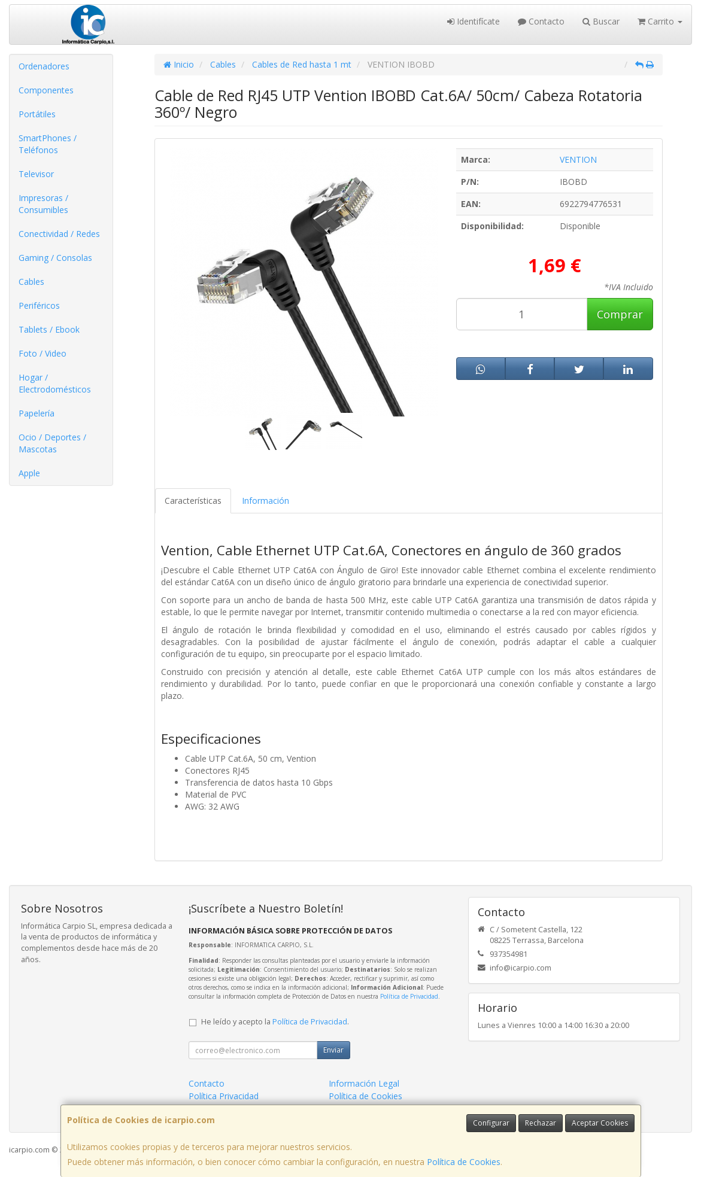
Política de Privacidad (409, 996)
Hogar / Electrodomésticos (55, 383)
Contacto (541, 21)
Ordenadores (44, 66)
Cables (31, 281)
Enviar (333, 1050)
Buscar (601, 21)
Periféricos (39, 305)
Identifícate (473, 21)
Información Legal (364, 1083)
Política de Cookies (463, 1161)
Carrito (660, 21)
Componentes (46, 90)
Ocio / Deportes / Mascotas (52, 443)
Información (265, 500)
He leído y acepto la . (275, 1022)
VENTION (578, 159)
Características (193, 500)
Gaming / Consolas (55, 257)
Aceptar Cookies (600, 1123)
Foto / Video (42, 353)
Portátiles (37, 114)
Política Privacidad (224, 1096)
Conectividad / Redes (59, 233)
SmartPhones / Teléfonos (48, 144)
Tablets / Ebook (49, 329)
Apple (29, 473)
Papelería (36, 413)
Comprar (620, 314)
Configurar (491, 1123)
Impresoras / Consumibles (43, 203)
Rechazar (540, 1123)
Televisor (36, 174)
